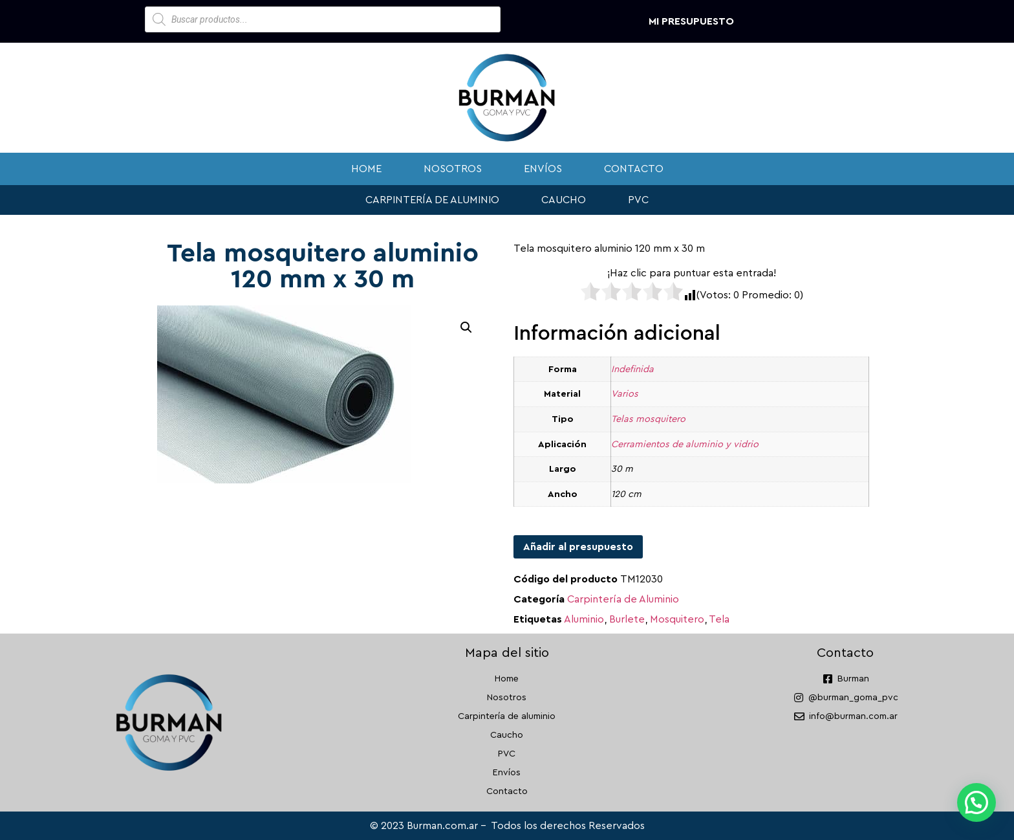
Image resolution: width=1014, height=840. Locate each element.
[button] (466, 327)
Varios (624, 394)
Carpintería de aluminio (432, 200)
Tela (719, 619)
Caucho (563, 200)
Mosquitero (677, 619)
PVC (638, 200)
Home (366, 169)
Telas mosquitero (648, 419)
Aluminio (584, 619)
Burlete (627, 619)
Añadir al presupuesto (578, 547)
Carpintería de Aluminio (623, 599)
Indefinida (632, 369)
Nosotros (453, 169)
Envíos (543, 169)
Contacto (633, 169)
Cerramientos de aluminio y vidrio (685, 444)
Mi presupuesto (691, 21)
